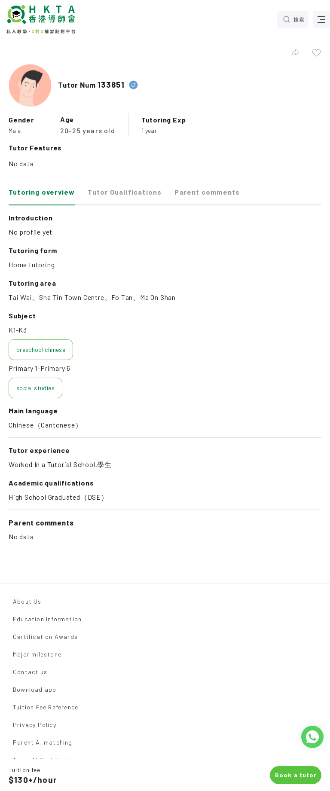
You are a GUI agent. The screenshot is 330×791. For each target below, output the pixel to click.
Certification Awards (45, 636)
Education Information (47, 619)
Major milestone (37, 654)
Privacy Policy (34, 724)
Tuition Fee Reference (45, 707)
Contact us (30, 671)
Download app (34, 689)
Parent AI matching (43, 742)
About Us (27, 601)
